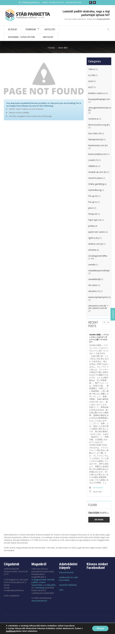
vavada (91, 264)
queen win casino (96, 232)
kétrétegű (40, 587)
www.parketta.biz (39, 600)
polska (91, 226)
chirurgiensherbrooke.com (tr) (101, 109)
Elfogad (100, 628)
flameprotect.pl (95, 139)
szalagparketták (38, 579)
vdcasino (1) (94, 291)
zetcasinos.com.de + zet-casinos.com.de (98, 307)
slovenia (92, 250)
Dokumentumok (66, 572)
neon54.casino (95, 178)
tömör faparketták (38, 583)
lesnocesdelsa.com (97, 154)
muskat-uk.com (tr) (97, 172)
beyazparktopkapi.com (99, 99)
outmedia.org (94, 190)
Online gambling (96, 184)
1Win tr (91, 69)
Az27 (90, 87)
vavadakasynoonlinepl (98, 270)
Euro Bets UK (94, 133)
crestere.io (93, 119)
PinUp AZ (92, 214)
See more (98, 519)
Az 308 (91, 75)
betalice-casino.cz (96, 93)
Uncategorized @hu (97, 256)
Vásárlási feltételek (68, 585)
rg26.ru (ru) (93, 238)
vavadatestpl (94, 279)
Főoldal (51, 47)
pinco (91, 208)
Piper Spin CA (94, 220)
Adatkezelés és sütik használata (68, 578)
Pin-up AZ (93, 196)
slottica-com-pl (95, 244)
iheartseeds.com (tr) (98, 145)
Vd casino (93, 285)
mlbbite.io (93, 166)
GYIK (61, 590)
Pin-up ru (92, 202)
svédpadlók (50, 585)
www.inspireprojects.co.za (100, 297)
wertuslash (98, 487)
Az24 (90, 81)
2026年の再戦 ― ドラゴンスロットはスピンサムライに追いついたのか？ (99, 338)
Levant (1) (93, 160)
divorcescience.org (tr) (99, 125)
